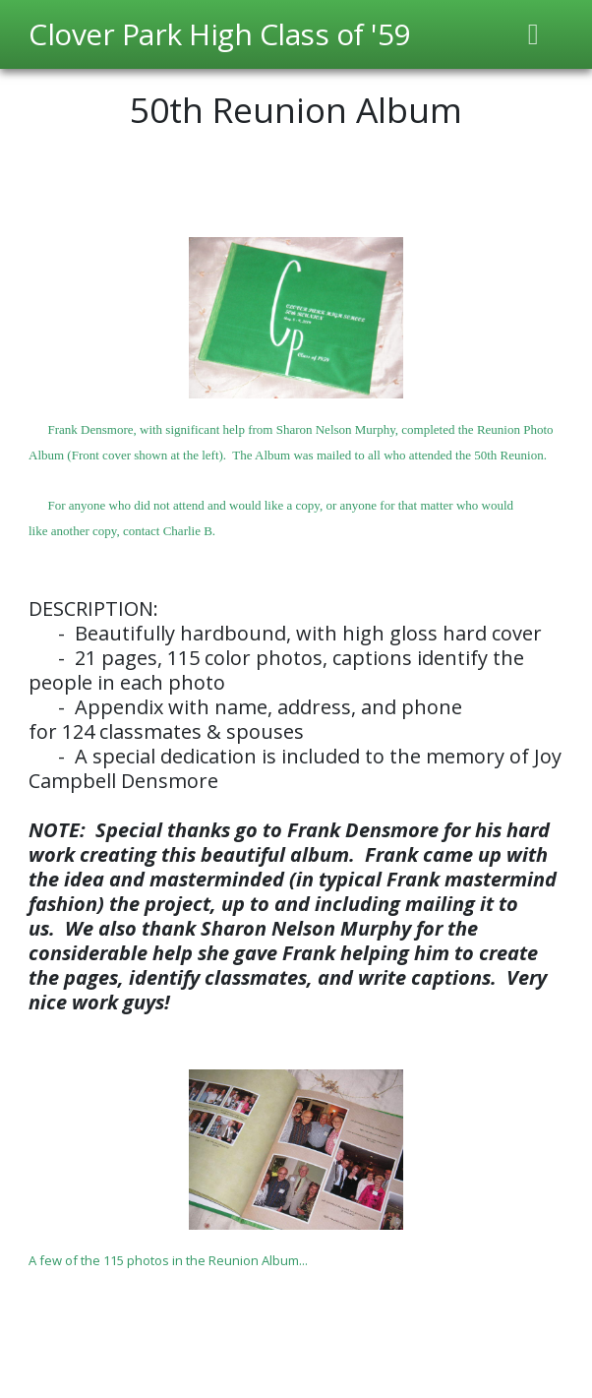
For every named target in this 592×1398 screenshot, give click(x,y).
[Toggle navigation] (533, 34)
